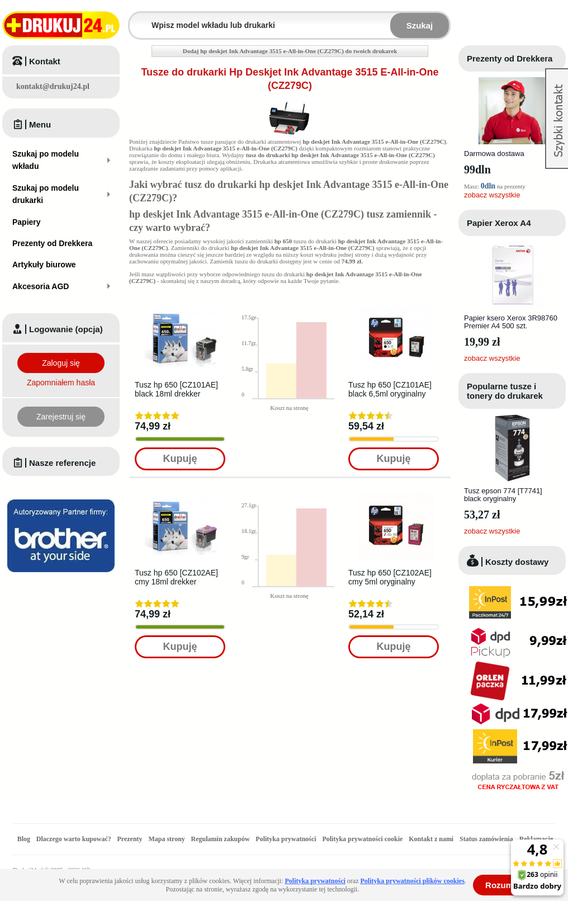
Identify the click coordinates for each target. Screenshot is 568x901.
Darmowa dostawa (494, 153)
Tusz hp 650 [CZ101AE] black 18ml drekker (176, 389)
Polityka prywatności (285, 839)
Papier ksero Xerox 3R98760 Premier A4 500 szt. (510, 322)
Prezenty (130, 839)
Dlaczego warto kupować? (73, 839)
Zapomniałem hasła (61, 382)
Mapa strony (166, 839)
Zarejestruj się (61, 416)
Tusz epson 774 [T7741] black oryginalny (503, 495)
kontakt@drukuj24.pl (52, 86)
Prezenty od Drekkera (509, 58)
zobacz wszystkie (492, 195)
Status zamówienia (487, 839)
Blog (23, 839)
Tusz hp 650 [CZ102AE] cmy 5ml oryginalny (390, 577)
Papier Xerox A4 (499, 223)
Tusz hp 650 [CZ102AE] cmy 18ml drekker (176, 577)
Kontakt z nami (431, 839)
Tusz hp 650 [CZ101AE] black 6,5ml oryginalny (390, 389)
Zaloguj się (61, 362)
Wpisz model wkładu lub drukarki (136, 19)
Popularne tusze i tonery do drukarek (505, 390)
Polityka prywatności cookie (362, 839)
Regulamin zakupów (220, 839)
